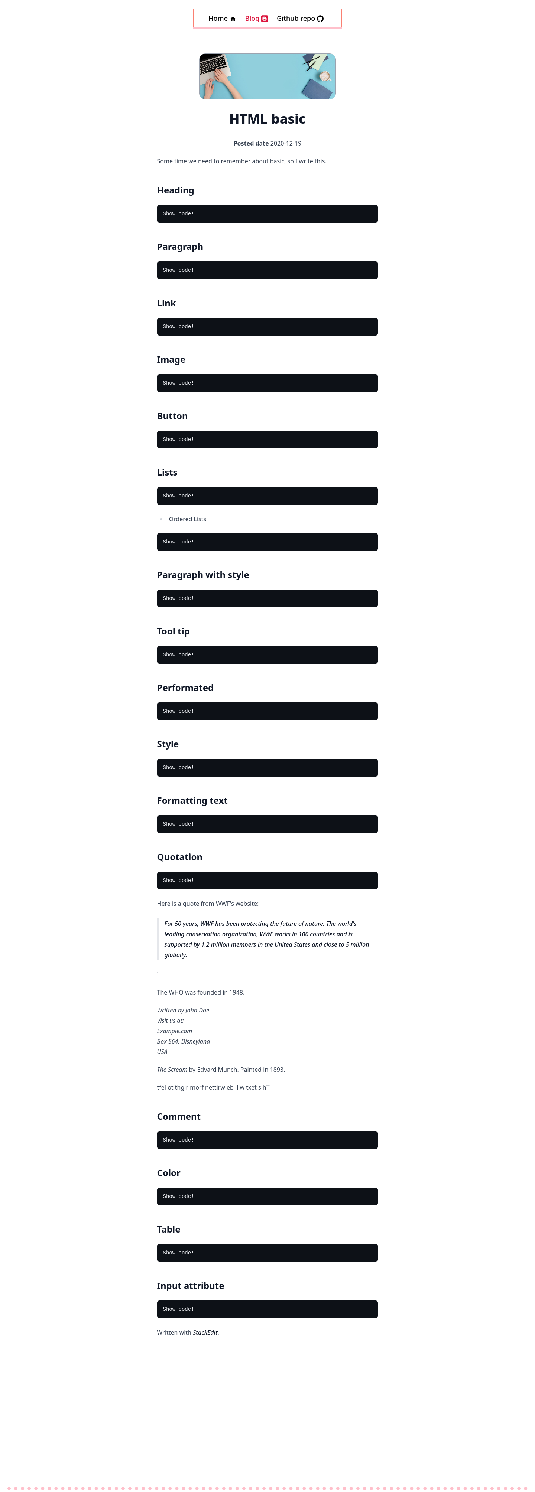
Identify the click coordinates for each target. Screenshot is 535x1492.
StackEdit (205, 1332)
